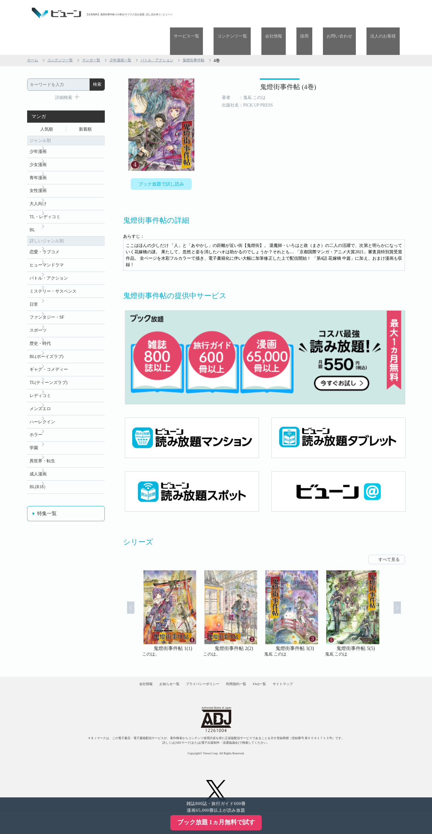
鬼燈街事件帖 (213, 33)
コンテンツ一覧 (265, 13)
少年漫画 (38, 126)
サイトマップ (310, 665)
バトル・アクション (172, 33)
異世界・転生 (42, 458)
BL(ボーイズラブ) (46, 346)
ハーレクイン (42, 416)
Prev (124, 590)
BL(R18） (39, 486)
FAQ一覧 (276, 665)
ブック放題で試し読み (161, 158)
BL (32, 210)
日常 (34, 290)
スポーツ (38, 318)
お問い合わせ (350, 13)
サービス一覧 (227, 13)
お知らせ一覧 (152, 665)
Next (404, 590)
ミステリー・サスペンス (53, 276)
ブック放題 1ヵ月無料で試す (216, 822)
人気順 (46, 102)
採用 (323, 13)
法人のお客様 (387, 13)
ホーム (33, 33)
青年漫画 (38, 154)
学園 (34, 444)
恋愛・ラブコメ (44, 234)
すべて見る (389, 536)
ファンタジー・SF (47, 304)
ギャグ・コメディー (49, 360)
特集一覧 (47, 513)
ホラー (36, 430)
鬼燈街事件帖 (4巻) (258, 63)
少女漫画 (38, 140)
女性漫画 (38, 168)
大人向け (38, 182)
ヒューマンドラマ (47, 248)
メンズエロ (40, 402)
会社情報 (299, 13)
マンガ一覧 (98, 33)
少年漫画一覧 (131, 33)
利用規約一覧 (242, 665)
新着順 (85, 102)
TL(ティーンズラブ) (48, 374)
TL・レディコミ (45, 196)
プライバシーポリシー (197, 665)
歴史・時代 (40, 332)
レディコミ (40, 388)
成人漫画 (38, 472)
